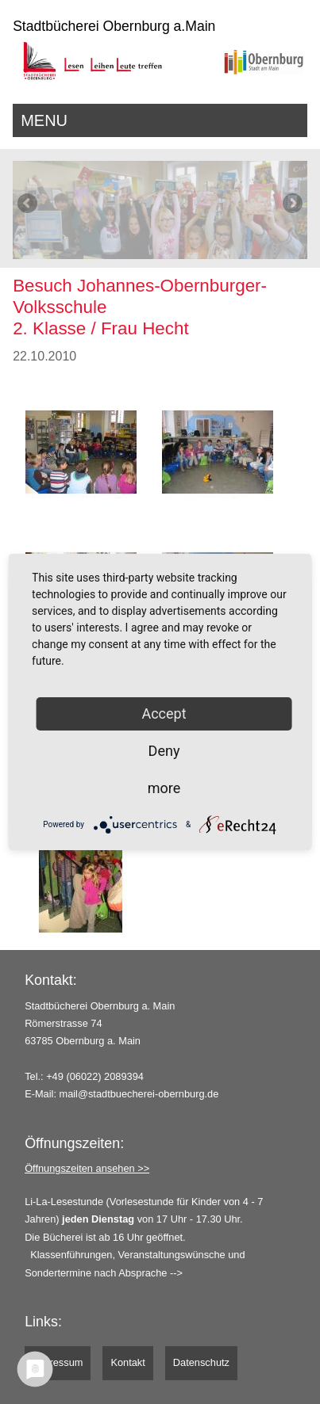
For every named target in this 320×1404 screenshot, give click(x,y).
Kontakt (127, 1362)
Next (291, 204)
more (164, 788)
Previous (28, 204)
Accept (163, 713)
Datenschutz (201, 1362)
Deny (164, 750)
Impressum (58, 1362)
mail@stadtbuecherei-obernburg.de (139, 1094)
